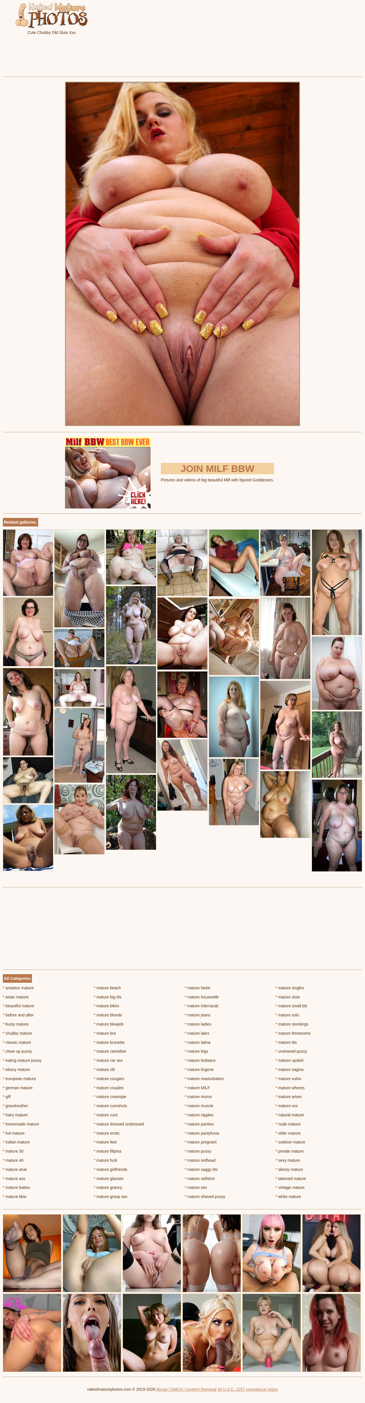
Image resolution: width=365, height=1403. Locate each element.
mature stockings (291, 1024)
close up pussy (17, 1051)
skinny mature (289, 1169)
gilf (7, 1096)
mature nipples (199, 1115)
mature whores (290, 1088)
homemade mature (21, 1124)
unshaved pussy (291, 1051)
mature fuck (105, 1160)
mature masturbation (204, 1078)
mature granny (108, 1187)
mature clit (104, 1069)
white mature (288, 1196)
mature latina (197, 1042)
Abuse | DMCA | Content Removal (186, 1389)
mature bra (105, 1033)
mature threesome (293, 1033)
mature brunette (109, 1042)
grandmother (15, 1105)
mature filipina (107, 1151)
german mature (18, 1088)
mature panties (199, 1124)
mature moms (198, 1096)
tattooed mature (290, 1178)
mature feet (105, 1142)
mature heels (197, 988)
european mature (19, 1078)
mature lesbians (200, 1060)
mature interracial (201, 1006)
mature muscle (199, 1105)
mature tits (286, 1042)
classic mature (17, 1042)
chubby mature (17, 1033)
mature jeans (197, 1015)
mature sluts (287, 997)
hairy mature (15, 1115)
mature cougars (109, 1078)
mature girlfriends (110, 1169)
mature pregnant (201, 1142)
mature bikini (106, 1006)
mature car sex (108, 1060)
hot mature (14, 1133)
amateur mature (18, 988)
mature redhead (200, 1160)
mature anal (15, 1169)
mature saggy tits (201, 1169)
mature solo (287, 1015)
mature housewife (202, 997)
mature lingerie (199, 1069)
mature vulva (288, 1078)
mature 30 (13, 1151)
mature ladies (198, 1024)
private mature (289, 1151)
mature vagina (289, 1069)
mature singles (289, 988)
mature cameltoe (110, 1051)
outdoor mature (290, 1142)
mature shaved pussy (205, 1196)
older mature (288, 1133)
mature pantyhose (202, 1133)
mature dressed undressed (119, 1124)
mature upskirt (289, 1060)
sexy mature (287, 1160)
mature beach (107, 988)
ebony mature (16, 1069)
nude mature (288, 1124)
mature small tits (291, 1006)
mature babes (16, 1187)
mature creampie (110, 1096)
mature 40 (13, 1160)
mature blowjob (108, 1024)
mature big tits (107, 997)
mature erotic (107, 1133)
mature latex (197, 1033)
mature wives (288, 1096)
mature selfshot (200, 1178)
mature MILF (197, 1088)
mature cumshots (110, 1105)
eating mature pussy (22, 1060)
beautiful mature (18, 1006)
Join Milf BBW (217, 468)
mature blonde (108, 1015)
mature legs (196, 1051)
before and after (18, 1015)
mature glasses (108, 1178)
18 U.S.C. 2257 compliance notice (248, 1389)
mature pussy (198, 1151)
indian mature (16, 1142)
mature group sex (110, 1196)
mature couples (109, 1088)
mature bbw (15, 1196)
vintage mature (290, 1187)
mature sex (196, 1187)
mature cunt (105, 1115)
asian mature (16, 997)
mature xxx (286, 1105)
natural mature (289, 1115)
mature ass (14, 1178)
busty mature (16, 1024)
